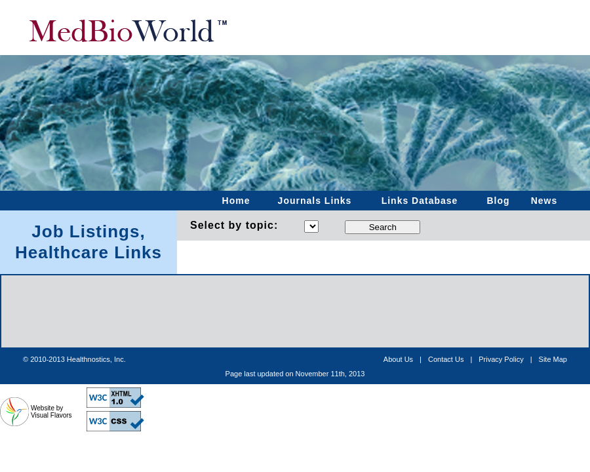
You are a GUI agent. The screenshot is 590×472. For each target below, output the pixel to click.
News (544, 200)
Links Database (420, 200)
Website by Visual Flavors (51, 411)
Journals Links (315, 200)
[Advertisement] (295, 373)
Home (236, 200)
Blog (497, 200)
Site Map (553, 359)
